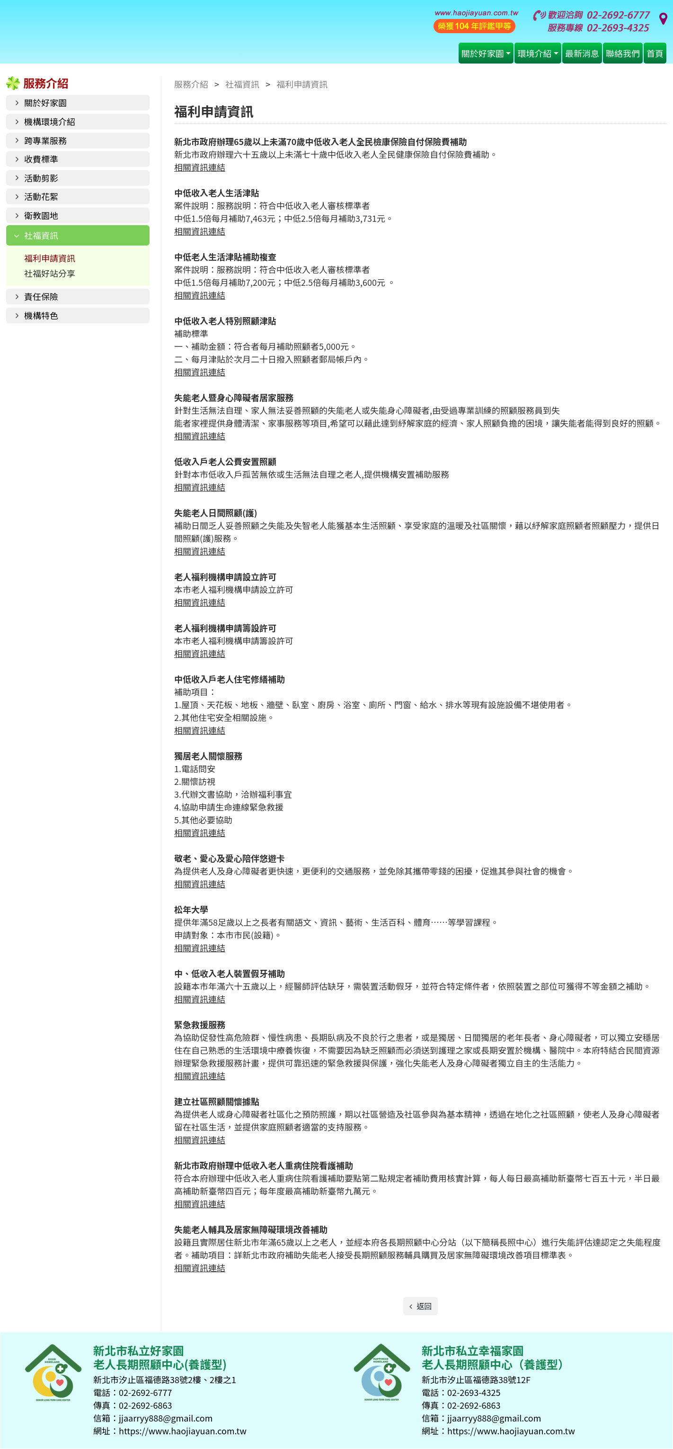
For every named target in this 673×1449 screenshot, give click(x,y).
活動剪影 (41, 178)
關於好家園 (482, 53)
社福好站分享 (49, 273)
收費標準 (41, 159)
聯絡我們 (623, 53)
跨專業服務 (45, 140)
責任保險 (41, 296)
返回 (423, 1306)
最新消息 (582, 53)
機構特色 (41, 315)
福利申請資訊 (49, 258)
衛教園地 (41, 215)
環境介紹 (534, 53)
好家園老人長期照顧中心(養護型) (203, 34)
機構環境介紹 (49, 121)
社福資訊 (41, 235)
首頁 (655, 53)
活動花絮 (41, 196)
